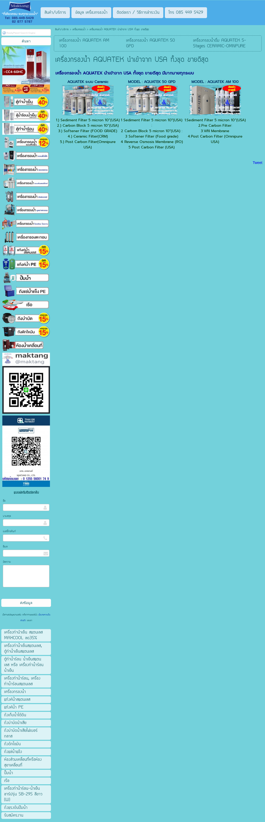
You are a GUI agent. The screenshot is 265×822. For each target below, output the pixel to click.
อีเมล (5, 547)
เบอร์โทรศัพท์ (9, 531)
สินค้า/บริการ (62, 30)
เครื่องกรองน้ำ (79, 30)
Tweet (257, 163)
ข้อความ (7, 562)
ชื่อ (4, 501)
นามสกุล (7, 516)
